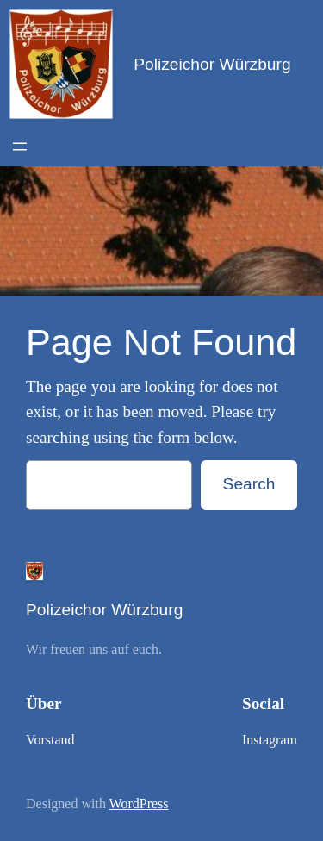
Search (249, 484)
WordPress (139, 803)
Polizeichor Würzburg (212, 64)
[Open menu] (19, 146)
